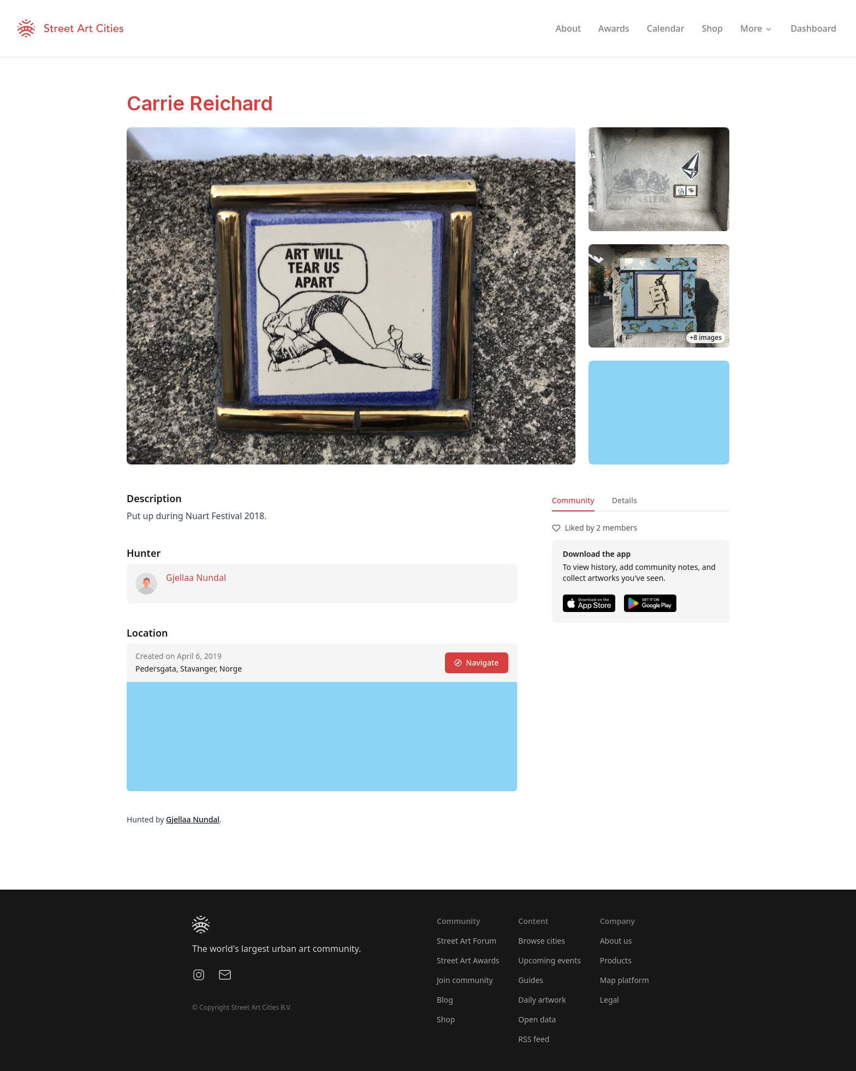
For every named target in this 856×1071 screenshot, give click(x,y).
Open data (537, 1019)
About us (616, 940)
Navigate (476, 662)
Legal (609, 999)
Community (573, 500)
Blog (445, 999)
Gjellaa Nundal (196, 578)
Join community (465, 980)
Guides (530, 980)
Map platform (624, 980)
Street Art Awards (468, 960)
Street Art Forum (466, 940)
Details (624, 500)
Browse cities (541, 940)
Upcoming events (549, 960)
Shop (446, 1019)
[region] (658, 412)
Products (616, 960)
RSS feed (533, 1039)
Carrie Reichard (200, 103)
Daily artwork (542, 999)
